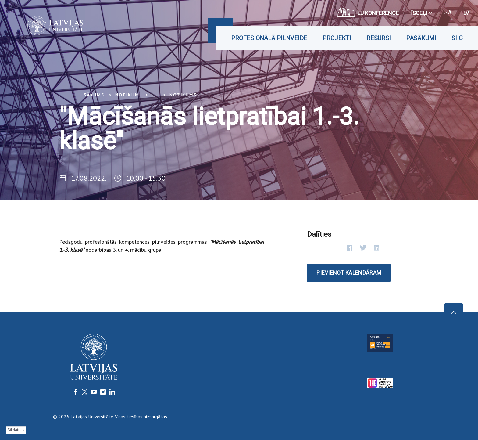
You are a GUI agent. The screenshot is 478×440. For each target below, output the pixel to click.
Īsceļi (421, 13)
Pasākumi (421, 38)
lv (466, 13)
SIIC (457, 38)
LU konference (368, 12)
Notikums (183, 95)
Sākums (94, 95)
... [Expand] (155, 95)
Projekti (337, 38)
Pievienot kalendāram (348, 272)
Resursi (378, 38)
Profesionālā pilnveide (269, 38)
